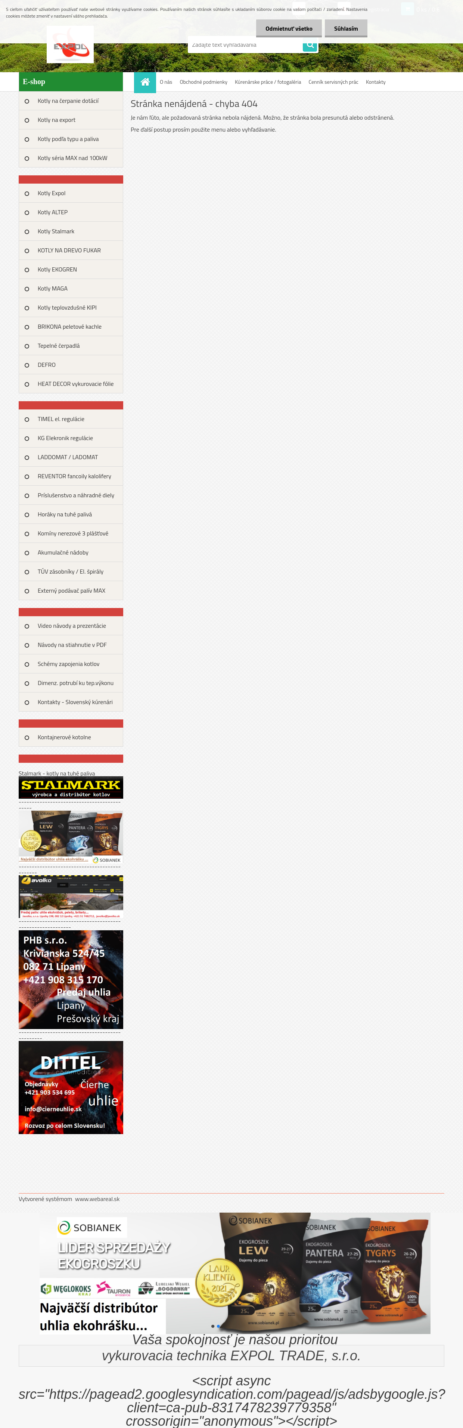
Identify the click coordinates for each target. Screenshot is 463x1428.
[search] (310, 45)
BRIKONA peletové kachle (70, 326)
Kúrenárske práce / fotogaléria (268, 82)
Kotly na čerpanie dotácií (68, 100)
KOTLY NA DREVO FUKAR (69, 250)
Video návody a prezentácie (72, 625)
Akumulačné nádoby (63, 552)
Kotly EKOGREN (57, 269)
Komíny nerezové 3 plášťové (73, 533)
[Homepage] (147, 81)
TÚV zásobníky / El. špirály (70, 571)
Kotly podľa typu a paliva (68, 138)
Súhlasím (346, 28)
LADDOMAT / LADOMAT (68, 456)
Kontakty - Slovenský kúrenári (75, 701)
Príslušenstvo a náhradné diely (76, 495)
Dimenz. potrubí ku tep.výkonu (76, 682)
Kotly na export (56, 119)
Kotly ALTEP (53, 212)
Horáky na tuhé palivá (65, 514)
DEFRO (47, 364)
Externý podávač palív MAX (71, 590)
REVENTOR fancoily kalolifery (74, 476)
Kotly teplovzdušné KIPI (67, 307)
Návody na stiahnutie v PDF (72, 644)
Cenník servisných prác (333, 82)
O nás (166, 82)
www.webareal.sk (97, 1198)
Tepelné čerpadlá (59, 345)
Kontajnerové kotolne (64, 737)
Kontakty (376, 82)
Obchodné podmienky (203, 82)
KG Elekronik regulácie (65, 437)
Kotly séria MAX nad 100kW (73, 157)
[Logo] (70, 44)
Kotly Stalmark (56, 231)
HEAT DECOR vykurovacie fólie (76, 383)
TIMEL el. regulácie (61, 418)
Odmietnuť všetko (289, 28)
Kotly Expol (51, 192)
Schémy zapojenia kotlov (68, 663)
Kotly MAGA (53, 288)
